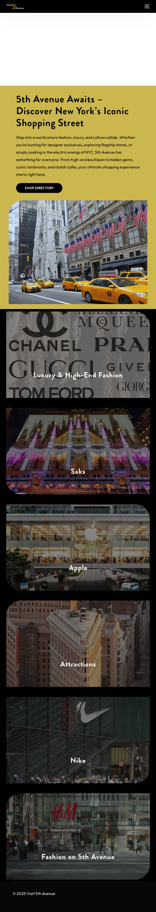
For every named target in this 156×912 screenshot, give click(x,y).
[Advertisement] (78, 51)
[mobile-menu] (147, 6)
